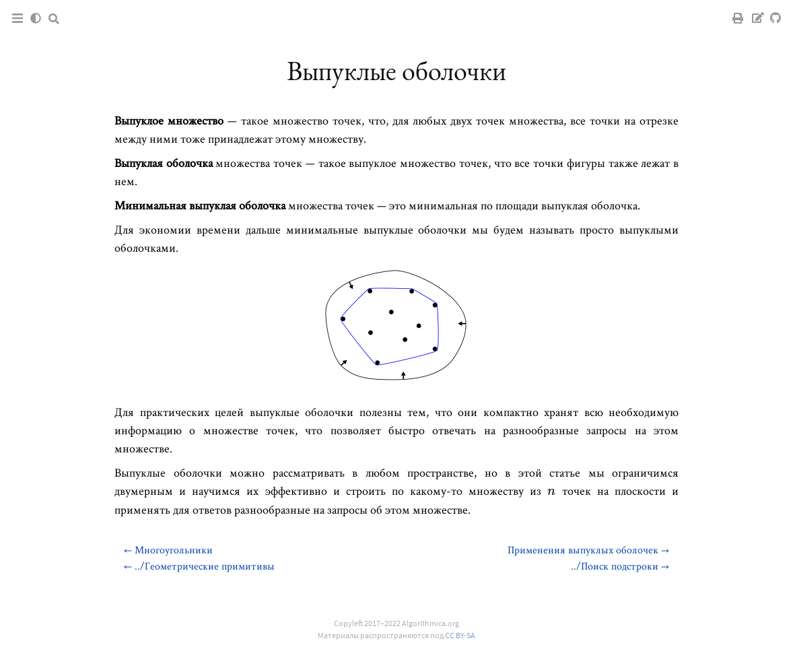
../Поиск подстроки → (620, 566)
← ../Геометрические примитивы (199, 566)
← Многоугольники (168, 550)
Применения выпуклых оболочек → (588, 550)
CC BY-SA (460, 635)
